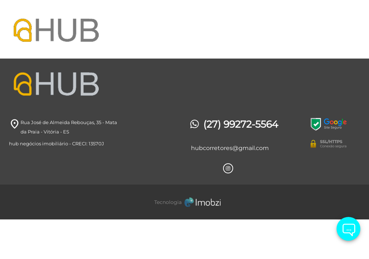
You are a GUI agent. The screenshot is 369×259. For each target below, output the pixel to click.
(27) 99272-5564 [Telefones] (233, 124)
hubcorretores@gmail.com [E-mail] (230, 148)
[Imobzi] (184, 202)
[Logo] (67, 29)
